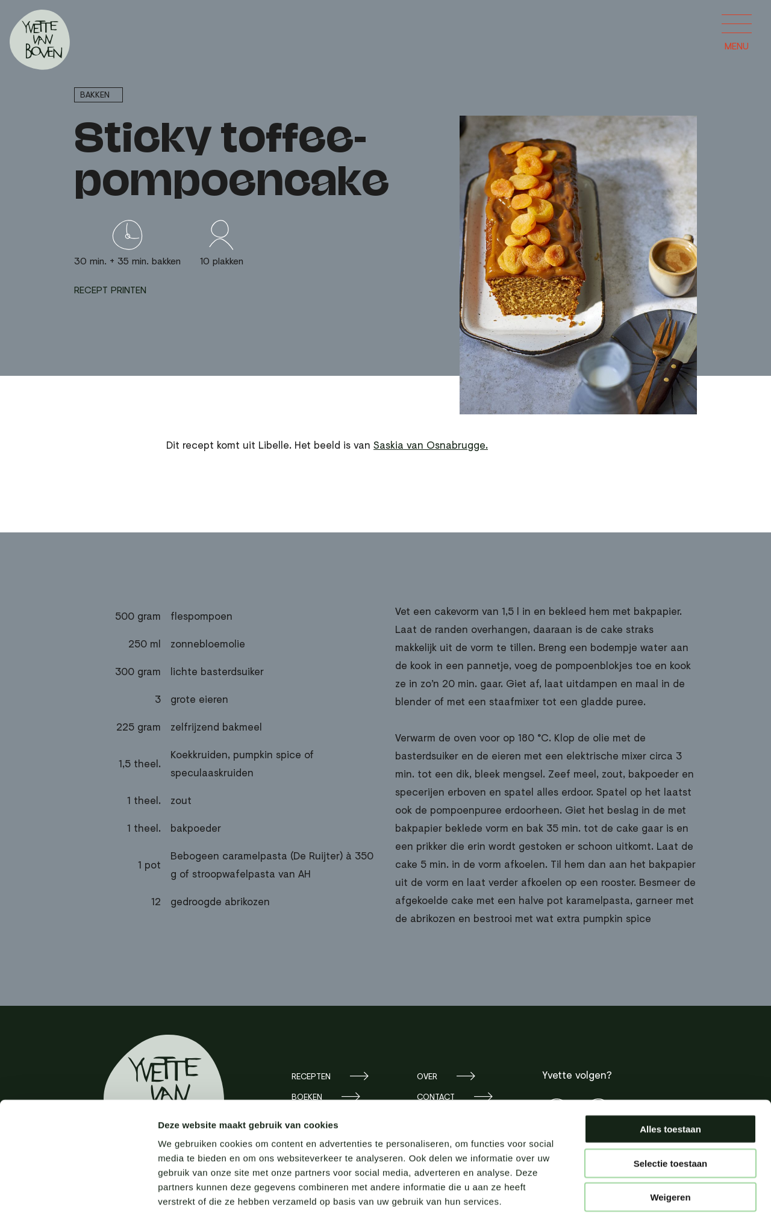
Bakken (95, 94)
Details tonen (650, 1195)
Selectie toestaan (671, 1108)
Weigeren (670, 1142)
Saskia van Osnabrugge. (430, 445)
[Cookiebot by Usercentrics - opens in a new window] (78, 1195)
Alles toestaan (670, 1074)
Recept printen (110, 289)
